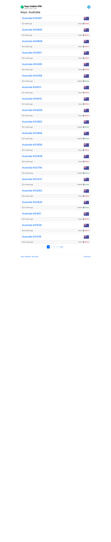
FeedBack (28, 256)
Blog (22, 256)
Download (87, 256)
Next (61, 247)
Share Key (35, 256)
